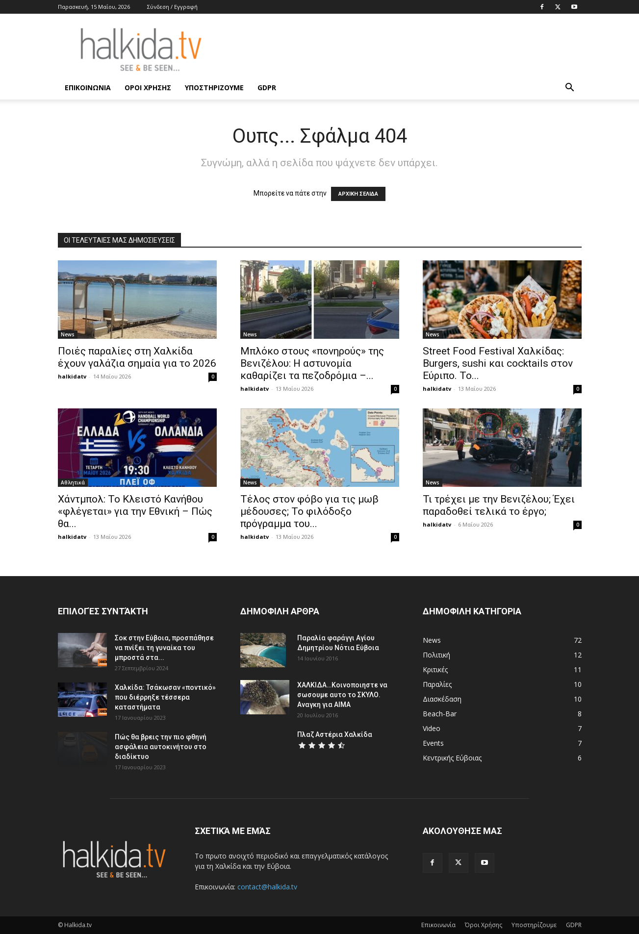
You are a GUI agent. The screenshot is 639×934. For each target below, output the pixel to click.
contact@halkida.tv (267, 886)
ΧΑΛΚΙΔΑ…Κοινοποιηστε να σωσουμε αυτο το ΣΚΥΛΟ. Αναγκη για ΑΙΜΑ (342, 694)
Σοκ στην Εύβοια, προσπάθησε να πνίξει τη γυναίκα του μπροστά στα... (164, 647)
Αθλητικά (73, 482)
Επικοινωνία (88, 87)
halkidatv (72, 376)
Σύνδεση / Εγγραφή (172, 6)
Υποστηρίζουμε (214, 87)
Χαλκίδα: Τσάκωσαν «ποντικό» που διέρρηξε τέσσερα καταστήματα (165, 697)
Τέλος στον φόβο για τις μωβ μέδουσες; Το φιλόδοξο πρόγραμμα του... (309, 511)
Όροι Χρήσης (148, 87)
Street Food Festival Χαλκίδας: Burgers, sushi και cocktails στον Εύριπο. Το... (498, 363)
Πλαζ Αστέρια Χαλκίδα (334, 734)
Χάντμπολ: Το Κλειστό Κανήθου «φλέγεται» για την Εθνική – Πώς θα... (135, 511)
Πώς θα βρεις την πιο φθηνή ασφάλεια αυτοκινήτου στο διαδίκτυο (160, 746)
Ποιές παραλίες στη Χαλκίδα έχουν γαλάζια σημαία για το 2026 (137, 357)
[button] (570, 88)
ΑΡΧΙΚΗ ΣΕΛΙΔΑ (358, 194)
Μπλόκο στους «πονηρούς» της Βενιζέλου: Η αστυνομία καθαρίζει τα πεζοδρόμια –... (312, 363)
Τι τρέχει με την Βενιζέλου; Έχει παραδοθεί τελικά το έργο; (499, 505)
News (68, 334)
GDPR (266, 87)
